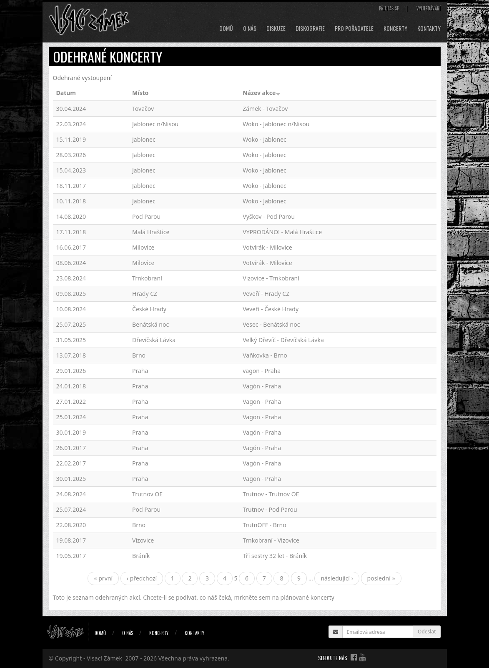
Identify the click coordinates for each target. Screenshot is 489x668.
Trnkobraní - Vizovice (271, 540)
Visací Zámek (104, 658)
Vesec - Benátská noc (271, 324)
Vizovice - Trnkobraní (271, 278)
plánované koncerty (307, 597)
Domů (226, 28)
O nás (249, 28)
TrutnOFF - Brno (264, 525)
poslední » (381, 578)
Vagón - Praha (262, 386)
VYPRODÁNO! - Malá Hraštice (282, 232)
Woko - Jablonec (264, 139)
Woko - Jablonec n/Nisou (276, 124)
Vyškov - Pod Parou (269, 216)
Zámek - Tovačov (265, 109)
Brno (138, 355)
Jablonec (143, 139)
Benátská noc (150, 324)
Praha (140, 371)
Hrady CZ (144, 294)
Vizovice (143, 540)
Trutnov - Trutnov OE (271, 494)
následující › (337, 578)
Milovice (143, 247)
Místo (140, 93)
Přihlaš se (389, 8)
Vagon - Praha (262, 401)
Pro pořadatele (354, 28)
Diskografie (310, 28)
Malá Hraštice (150, 232)
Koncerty (395, 28)
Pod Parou (146, 216)
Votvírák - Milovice (267, 247)
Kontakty (429, 28)
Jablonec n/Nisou (155, 124)
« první (103, 578)
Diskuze (276, 28)
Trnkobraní (147, 278)
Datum (66, 93)
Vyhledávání (428, 8)
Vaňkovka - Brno (265, 355)
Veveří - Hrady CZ (266, 294)
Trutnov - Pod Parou (270, 509)
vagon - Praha (262, 371)
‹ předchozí (142, 578)
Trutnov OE (147, 494)
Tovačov (143, 109)
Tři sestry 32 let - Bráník (275, 556)
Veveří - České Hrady (270, 309)
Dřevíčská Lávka (154, 340)
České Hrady (149, 309)
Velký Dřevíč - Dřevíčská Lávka (283, 340)
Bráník (141, 556)
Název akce (262, 93)
